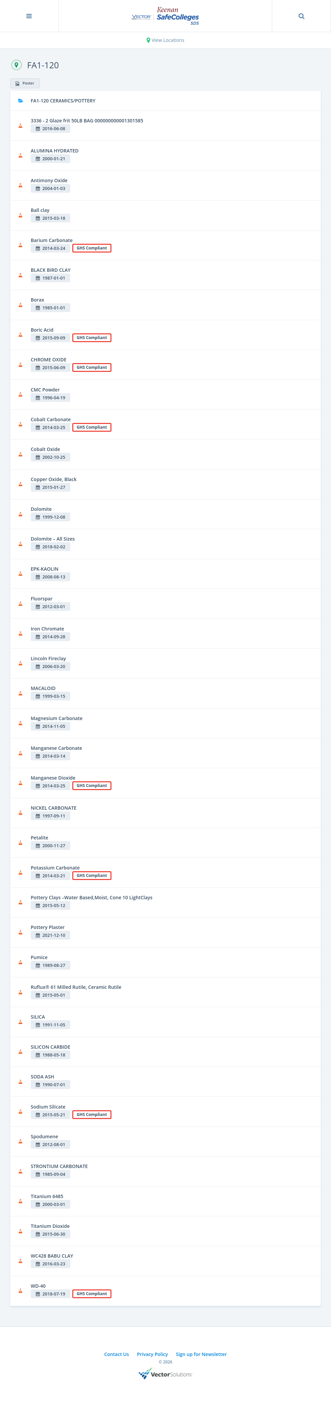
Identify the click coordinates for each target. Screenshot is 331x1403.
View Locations (165, 40)
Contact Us (116, 1354)
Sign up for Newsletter (201, 1354)
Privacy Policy (152, 1354)
